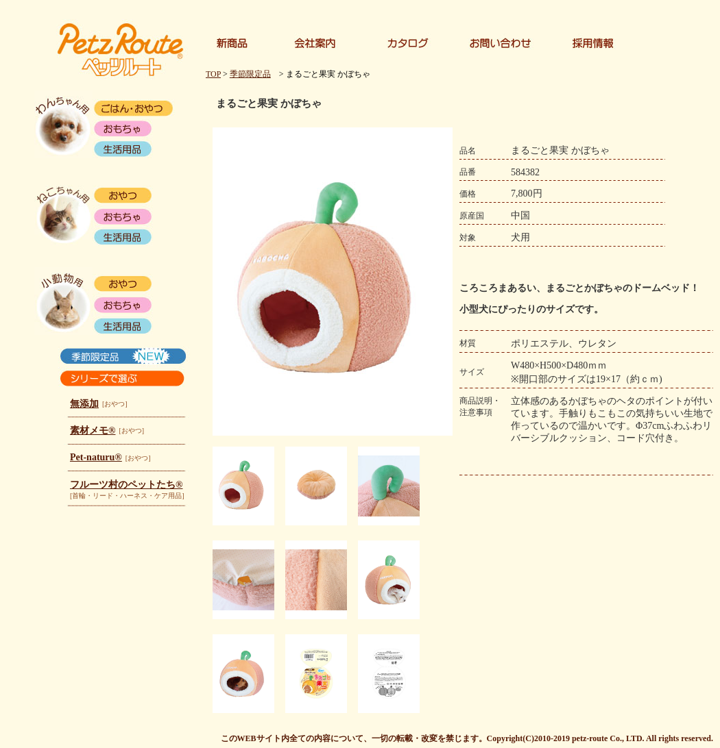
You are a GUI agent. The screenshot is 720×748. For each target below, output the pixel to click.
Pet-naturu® (96, 457)
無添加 (84, 404)
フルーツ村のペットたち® (126, 484)
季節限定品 (250, 74)
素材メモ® (92, 430)
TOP (213, 74)
